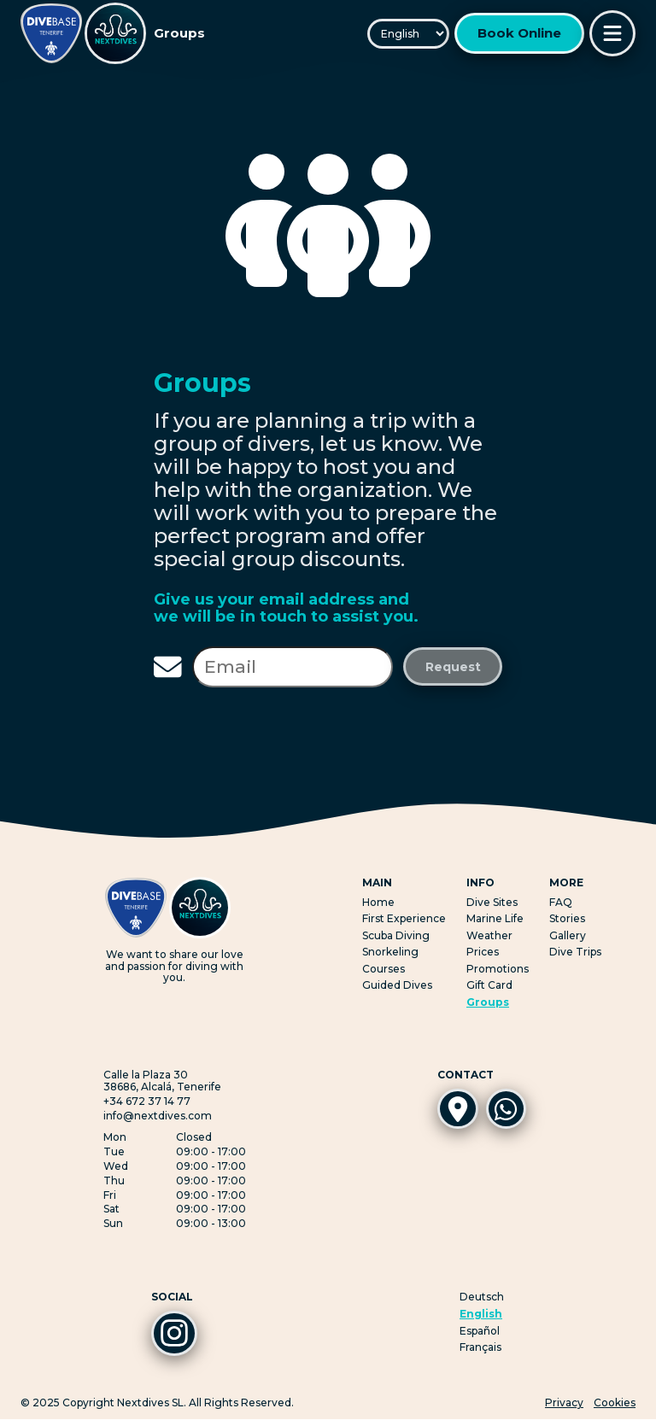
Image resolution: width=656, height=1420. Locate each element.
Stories (567, 918)
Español (480, 1331)
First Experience (404, 918)
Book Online (519, 33)
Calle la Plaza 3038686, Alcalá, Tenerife (162, 1081)
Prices (482, 951)
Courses (383, 968)
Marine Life (495, 918)
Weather (489, 935)
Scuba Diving (396, 935)
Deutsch (482, 1297)
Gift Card (489, 985)
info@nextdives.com (157, 1116)
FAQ (560, 902)
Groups (487, 1002)
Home (378, 902)
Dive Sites (492, 902)
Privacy (564, 1404)
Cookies (615, 1404)
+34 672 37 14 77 (146, 1101)
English (481, 1314)
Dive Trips (575, 951)
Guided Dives (397, 985)
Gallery (567, 935)
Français (480, 1347)
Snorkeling (390, 951)
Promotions (497, 968)
